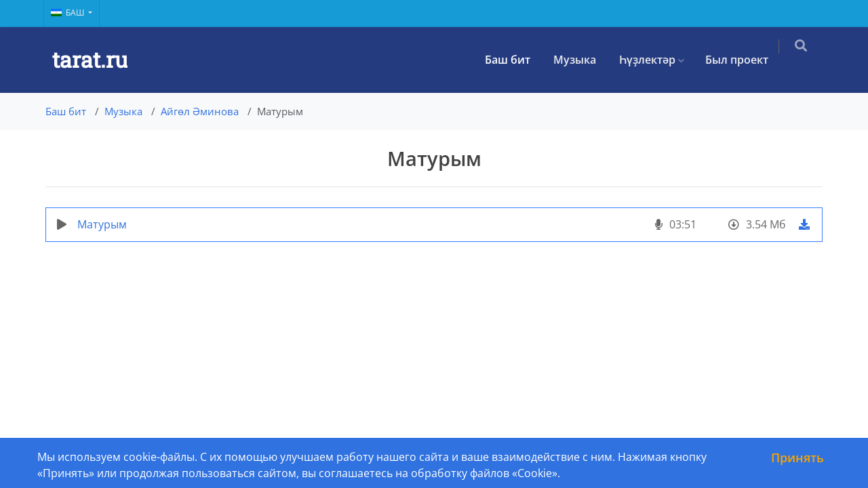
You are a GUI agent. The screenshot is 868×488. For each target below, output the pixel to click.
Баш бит (516, 59)
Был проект (745, 59)
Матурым (102, 224)
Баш (68, 12)
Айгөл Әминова (200, 111)
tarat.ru (89, 59)
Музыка (583, 59)
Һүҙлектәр (656, 59)
